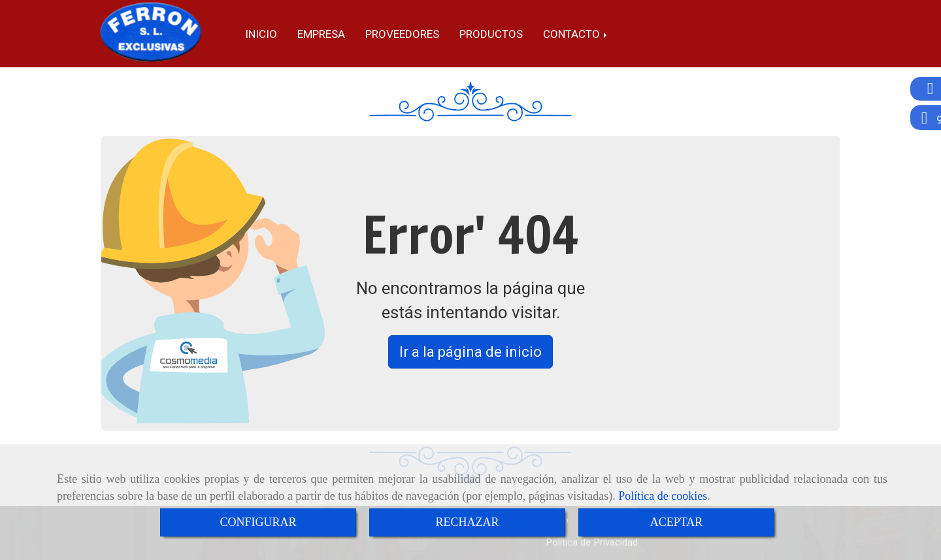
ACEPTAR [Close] (676, 522)
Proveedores (402, 34)
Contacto (576, 34)
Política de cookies (662, 495)
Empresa (321, 34)
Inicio (261, 34)
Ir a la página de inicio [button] (470, 352)
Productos (491, 34)
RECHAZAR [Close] (467, 522)
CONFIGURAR (258, 522)
